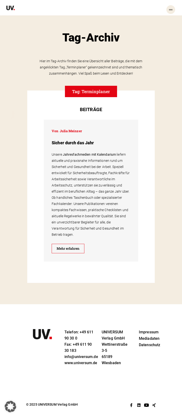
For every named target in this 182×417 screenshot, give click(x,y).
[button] (10, 406)
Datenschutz (149, 345)
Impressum (149, 332)
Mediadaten (149, 338)
